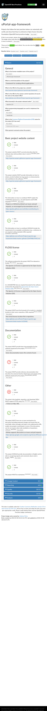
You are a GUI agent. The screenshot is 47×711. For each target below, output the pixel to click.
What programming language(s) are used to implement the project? (22, 109)
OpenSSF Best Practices (13, 5)
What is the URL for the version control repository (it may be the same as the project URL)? (23, 94)
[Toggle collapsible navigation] (43, 4)
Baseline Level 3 (33, 51)
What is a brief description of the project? (17, 80)
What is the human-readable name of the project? (19, 71)
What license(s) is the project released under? (18, 101)
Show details (33, 34)
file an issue (30, 708)
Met (13, 142)
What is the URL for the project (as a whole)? (18, 88)
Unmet (13, 145)
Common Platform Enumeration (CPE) (23, 119)
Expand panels (8, 55)
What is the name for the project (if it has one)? (22, 120)
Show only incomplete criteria (29, 55)
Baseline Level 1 (15, 51)
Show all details (17, 55)
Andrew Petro (24, 516)
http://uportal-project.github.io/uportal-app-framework (21, 90)
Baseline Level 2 (24, 51)
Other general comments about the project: (18, 130)
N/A (13, 339)
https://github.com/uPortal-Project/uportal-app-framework (22, 98)
